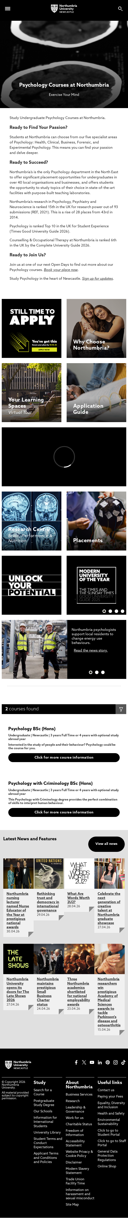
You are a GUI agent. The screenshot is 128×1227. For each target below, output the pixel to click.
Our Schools (43, 1111)
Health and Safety (111, 1113)
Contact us (106, 1090)
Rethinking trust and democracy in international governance (48, 902)
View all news (106, 844)
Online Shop (107, 1166)
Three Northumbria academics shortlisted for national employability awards (78, 992)
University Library (47, 1132)
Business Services (79, 1094)
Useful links (110, 1083)
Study (40, 1083)
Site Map (72, 1204)
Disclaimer (74, 1162)
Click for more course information (64, 757)
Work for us (74, 1118)
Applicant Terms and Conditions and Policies (46, 1158)
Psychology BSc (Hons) (31, 729)
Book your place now (61, 270)
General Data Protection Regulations (108, 1156)
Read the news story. (91, 650)
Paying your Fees (110, 1096)
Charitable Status (79, 1124)
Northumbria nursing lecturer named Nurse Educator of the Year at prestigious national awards (18, 910)
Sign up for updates (97, 279)
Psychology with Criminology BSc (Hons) (50, 784)
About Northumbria (79, 1085)
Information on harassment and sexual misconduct (80, 1194)
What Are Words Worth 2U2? (78, 898)
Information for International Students (45, 1122)
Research (73, 1101)
